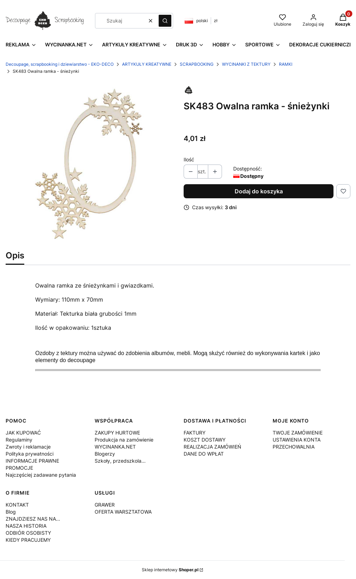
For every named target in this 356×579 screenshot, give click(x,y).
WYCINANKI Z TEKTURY (246, 64)
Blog (11, 512)
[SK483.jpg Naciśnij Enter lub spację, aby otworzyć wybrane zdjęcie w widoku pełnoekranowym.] (89, 164)
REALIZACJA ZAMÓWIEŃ (212, 447)
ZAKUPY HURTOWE (117, 433)
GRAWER (105, 505)
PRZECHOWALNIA (293, 447)
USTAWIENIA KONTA (296, 440)
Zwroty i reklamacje (28, 447)
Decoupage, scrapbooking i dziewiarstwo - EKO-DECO (60, 64)
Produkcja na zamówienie (124, 440)
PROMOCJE (19, 468)
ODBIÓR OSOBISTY (28, 533)
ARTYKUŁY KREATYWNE (146, 64)
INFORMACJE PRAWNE (32, 461)
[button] (165, 21)
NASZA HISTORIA (26, 526)
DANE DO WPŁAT (204, 454)
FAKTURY (194, 433)
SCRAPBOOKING (197, 64)
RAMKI (285, 64)
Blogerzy (105, 454)
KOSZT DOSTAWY (204, 440)
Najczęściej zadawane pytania (41, 475)
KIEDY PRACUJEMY (28, 540)
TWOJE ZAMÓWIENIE (298, 433)
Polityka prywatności (29, 454)
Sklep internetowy (170, 569)
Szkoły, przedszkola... (120, 461)
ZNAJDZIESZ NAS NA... (33, 519)
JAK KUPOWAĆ (23, 433)
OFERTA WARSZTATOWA (123, 512)
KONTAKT (17, 505)
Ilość (189, 159)
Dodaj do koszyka (259, 191)
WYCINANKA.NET (115, 447)
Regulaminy (19, 440)
